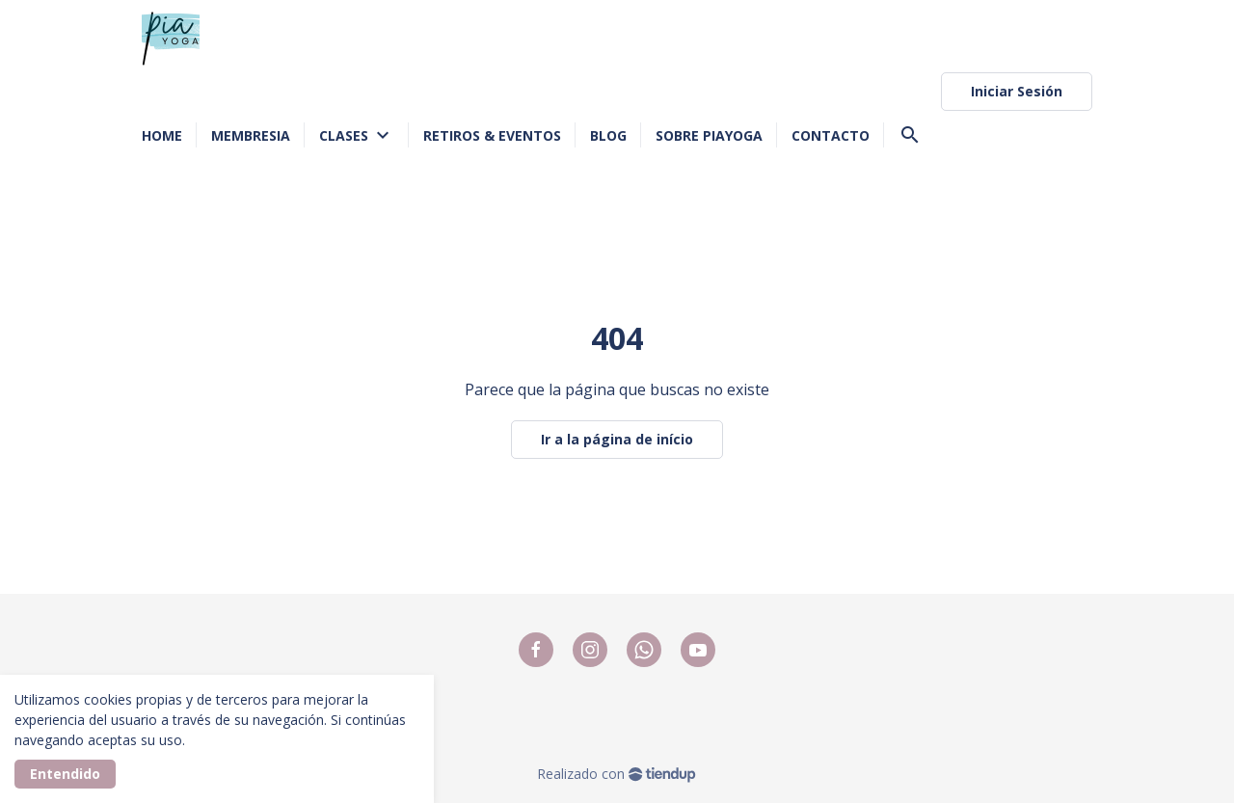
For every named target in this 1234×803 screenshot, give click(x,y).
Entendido (65, 773)
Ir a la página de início (617, 439)
